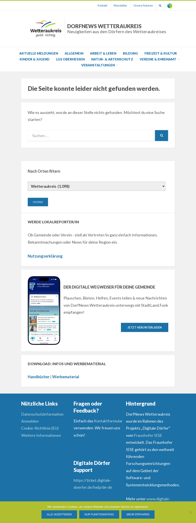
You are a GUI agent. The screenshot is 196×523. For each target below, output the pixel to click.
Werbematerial (65, 376)
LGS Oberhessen (70, 59)
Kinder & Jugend (35, 59)
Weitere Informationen (41, 435)
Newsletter (117, 5)
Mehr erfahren (138, 514)
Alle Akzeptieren (59, 514)
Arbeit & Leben (103, 53)
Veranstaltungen (98, 65)
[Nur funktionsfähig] (190, 512)
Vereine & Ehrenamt (158, 59)
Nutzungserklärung (45, 256)
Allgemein (74, 53)
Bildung (130, 53)
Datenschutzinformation (42, 414)
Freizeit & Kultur (160, 53)
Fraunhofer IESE (148, 435)
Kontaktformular (108, 420)
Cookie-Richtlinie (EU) (40, 428)
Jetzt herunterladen (144, 327)
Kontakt (98, 5)
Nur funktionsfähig (99, 514)
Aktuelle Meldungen (38, 53)
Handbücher (39, 376)
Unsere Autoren (141, 5)
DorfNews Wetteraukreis (116, 28)
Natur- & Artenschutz (112, 59)
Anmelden (30, 421)
